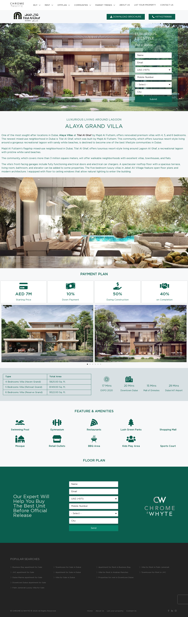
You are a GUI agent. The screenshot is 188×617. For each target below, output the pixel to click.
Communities (81, 5)
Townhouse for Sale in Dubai (68, 567)
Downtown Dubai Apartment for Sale (29, 582)
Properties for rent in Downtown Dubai (116, 577)
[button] (4, 333)
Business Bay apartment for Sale (27, 567)
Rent (47, 5)
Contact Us (166, 5)
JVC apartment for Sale (23, 572)
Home (90, 611)
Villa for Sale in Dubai (65, 577)
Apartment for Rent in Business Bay (114, 567)
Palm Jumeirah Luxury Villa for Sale (28, 588)
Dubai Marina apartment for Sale (27, 577)
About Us (124, 5)
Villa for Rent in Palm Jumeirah (155, 567)
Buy (35, 5)
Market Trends (103, 5)
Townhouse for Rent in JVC (153, 572)
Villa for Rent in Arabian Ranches (113, 572)
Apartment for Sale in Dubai (68, 572)
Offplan (62, 5)
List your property (145, 5)
